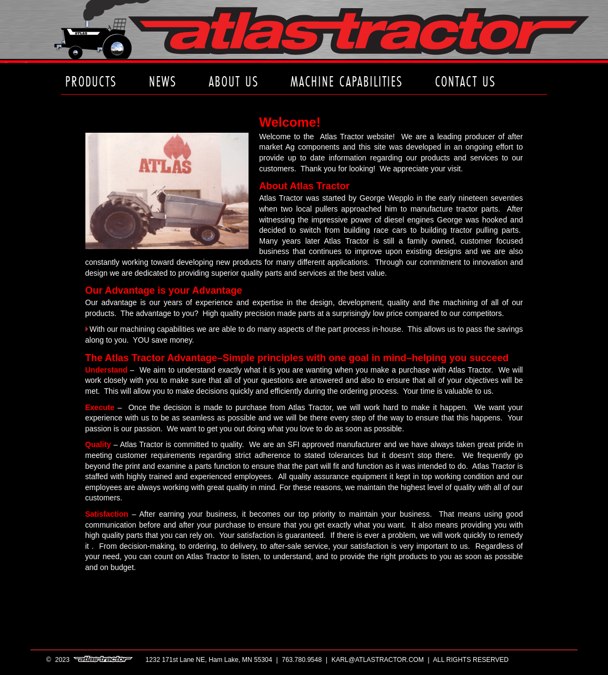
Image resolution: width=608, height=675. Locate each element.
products (91, 81)
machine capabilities (346, 81)
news (163, 81)
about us (234, 81)
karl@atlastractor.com (377, 660)
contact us (465, 81)
